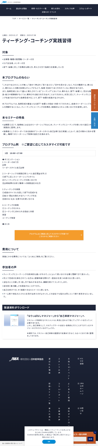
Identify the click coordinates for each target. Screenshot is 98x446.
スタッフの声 (70, 8)
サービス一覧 (24, 18)
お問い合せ (81, 411)
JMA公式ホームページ (82, 388)
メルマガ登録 (82, 361)
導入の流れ (55, 8)
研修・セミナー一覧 (39, 8)
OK (49, 442)
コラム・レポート (85, 8)
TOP (14, 18)
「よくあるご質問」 (34, 256)
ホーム (8, 8)
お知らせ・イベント (49, 12)
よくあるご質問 (69, 392)
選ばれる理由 (21, 8)
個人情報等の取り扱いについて (12, 443)
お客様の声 (59, 414)
